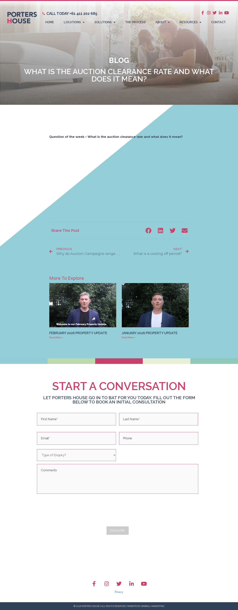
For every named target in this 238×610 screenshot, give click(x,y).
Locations (74, 22)
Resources (190, 22)
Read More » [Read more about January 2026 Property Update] (129, 337)
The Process (135, 22)
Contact (218, 22)
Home (49, 22)
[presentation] (65, 504)
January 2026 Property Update (150, 333)
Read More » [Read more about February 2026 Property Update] (56, 337)
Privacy (119, 591)
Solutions (104, 22)
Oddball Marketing (152, 606)
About (162, 22)
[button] (148, 230)
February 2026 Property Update (78, 333)
